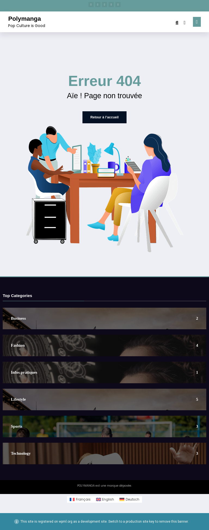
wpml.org (65, 521)
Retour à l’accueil (104, 117)
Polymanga (24, 18)
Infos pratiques (24, 372)
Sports (16, 426)
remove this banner (173, 521)
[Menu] (197, 21)
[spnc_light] (184, 22)
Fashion (18, 345)
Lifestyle (18, 399)
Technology (21, 453)
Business (18, 318)
